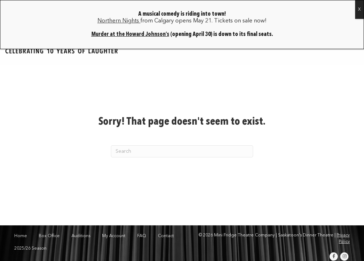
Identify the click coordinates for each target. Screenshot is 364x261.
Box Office (49, 236)
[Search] (182, 151)
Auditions (80, 236)
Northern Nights (118, 21)
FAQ (141, 236)
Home (20, 236)
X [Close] (359, 9)
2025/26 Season (30, 248)
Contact (166, 236)
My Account (113, 236)
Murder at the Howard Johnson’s (130, 34)
